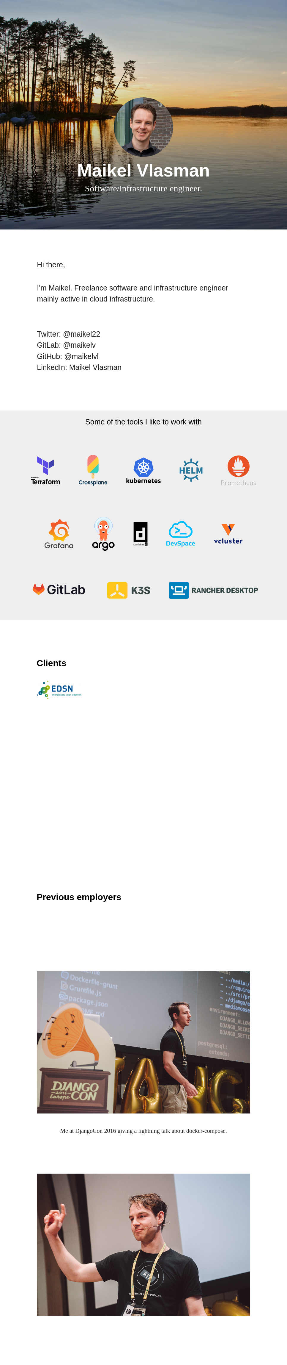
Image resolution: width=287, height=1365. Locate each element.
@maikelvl (81, 356)
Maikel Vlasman (95, 367)
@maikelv (79, 345)
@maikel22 (81, 334)
